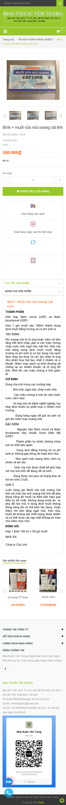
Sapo (41, 802)
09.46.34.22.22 (40, 699)
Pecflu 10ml (48, 597)
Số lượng (7, 173)
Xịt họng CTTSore (18, 597)
